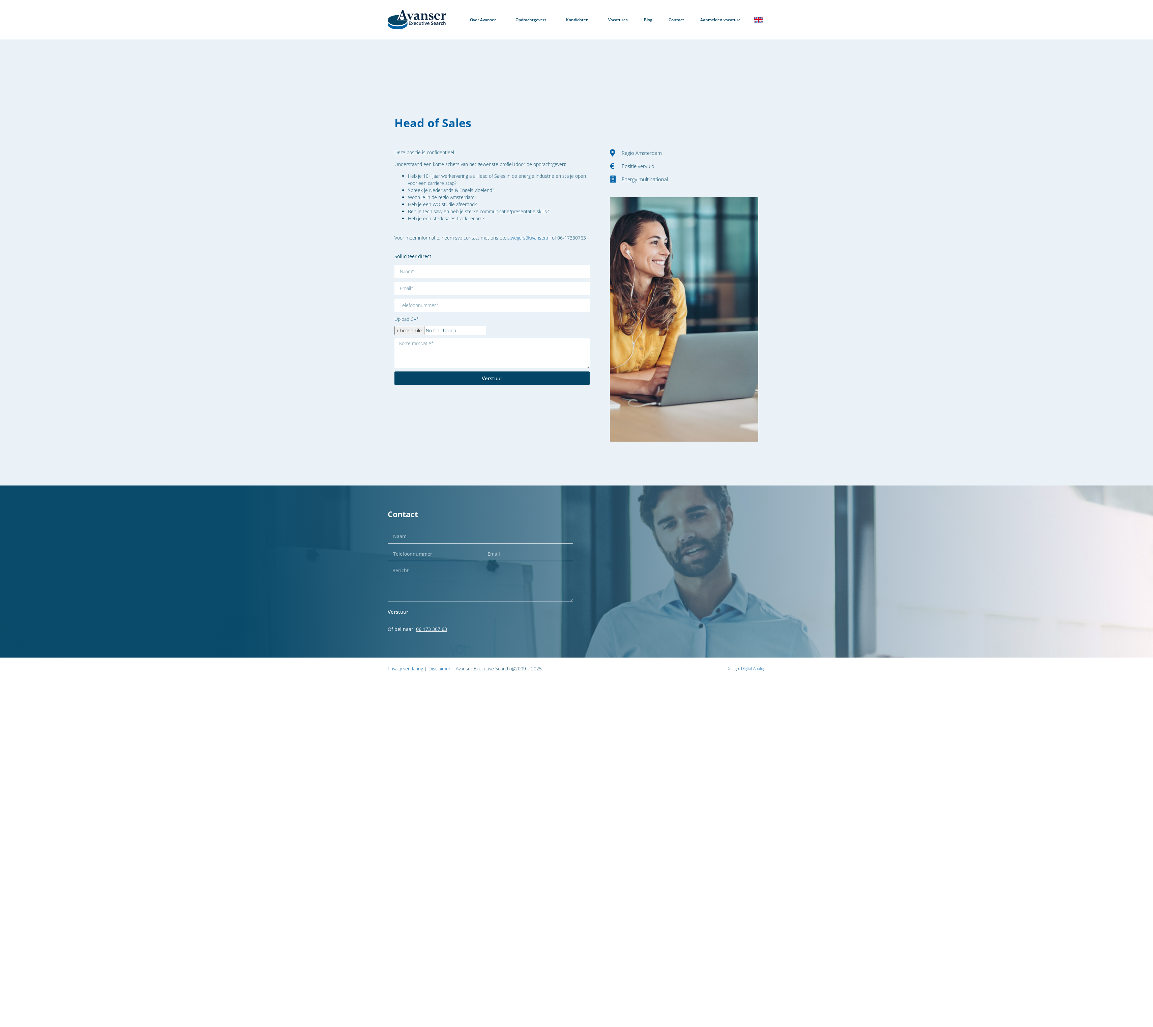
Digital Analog (753, 668)
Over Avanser (484, 19)
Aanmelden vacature (720, 20)
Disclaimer (439, 668)
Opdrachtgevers (532, 19)
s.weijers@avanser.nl (529, 237)
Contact (676, 20)
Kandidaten (579, 19)
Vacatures (618, 20)
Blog (648, 20)
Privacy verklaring (405, 668)
